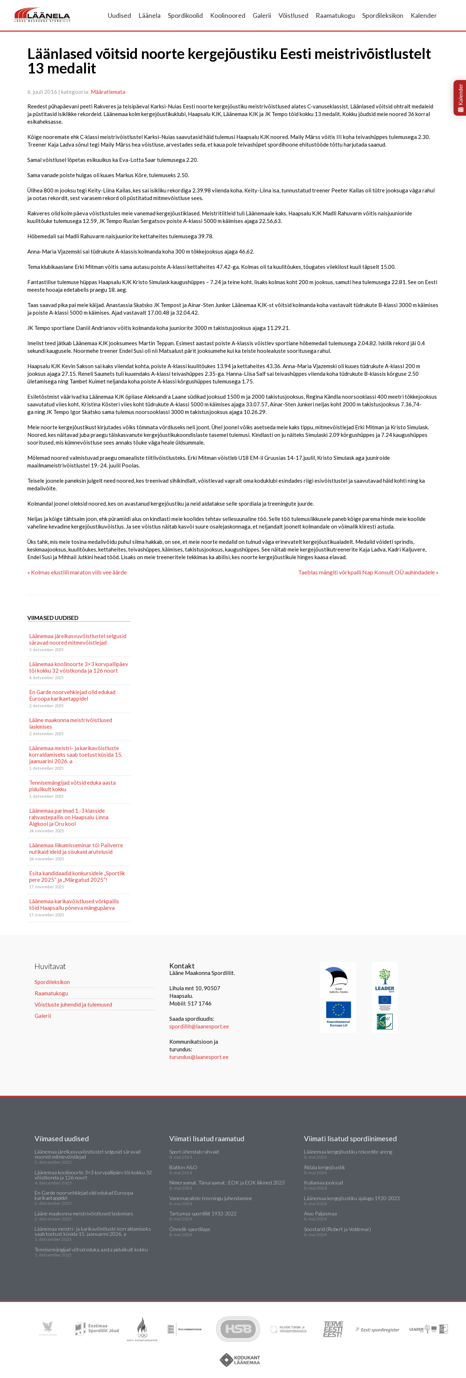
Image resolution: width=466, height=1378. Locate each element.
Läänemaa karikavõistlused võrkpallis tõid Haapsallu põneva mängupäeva (74, 904)
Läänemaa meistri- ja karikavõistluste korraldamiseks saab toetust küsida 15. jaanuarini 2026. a (75, 754)
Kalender (424, 15)
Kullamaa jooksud (323, 1182)
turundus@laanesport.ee (199, 1057)
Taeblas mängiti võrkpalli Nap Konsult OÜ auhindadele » (368, 572)
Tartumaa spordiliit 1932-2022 (203, 1213)
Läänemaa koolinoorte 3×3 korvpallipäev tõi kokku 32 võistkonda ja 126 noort (78, 667)
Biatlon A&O (183, 1167)
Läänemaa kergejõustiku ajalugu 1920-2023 (352, 1198)
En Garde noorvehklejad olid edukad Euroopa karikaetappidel (72, 695)
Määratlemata (108, 91)
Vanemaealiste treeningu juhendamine (210, 1198)
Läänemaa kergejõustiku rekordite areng (348, 1151)
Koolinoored (227, 15)
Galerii (262, 15)
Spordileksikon (382, 15)
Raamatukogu (335, 15)
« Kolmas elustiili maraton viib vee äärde (77, 572)
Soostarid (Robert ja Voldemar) (337, 1229)
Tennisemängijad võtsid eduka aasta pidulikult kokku (72, 785)
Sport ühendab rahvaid (194, 1151)
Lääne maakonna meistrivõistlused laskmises (70, 723)
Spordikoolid (185, 15)
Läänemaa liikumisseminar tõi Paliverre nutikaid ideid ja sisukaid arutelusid (76, 848)
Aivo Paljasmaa (320, 1213)
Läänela (149, 15)
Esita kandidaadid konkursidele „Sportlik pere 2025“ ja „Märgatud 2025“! (77, 876)
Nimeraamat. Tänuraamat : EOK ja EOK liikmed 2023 (227, 1182)
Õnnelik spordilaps (189, 1229)
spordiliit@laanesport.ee (199, 1026)
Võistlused (293, 15)
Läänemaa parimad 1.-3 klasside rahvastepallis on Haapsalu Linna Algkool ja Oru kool (68, 817)
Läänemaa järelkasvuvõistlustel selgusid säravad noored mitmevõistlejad (77, 639)
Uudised (119, 15)
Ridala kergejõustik (324, 1167)
